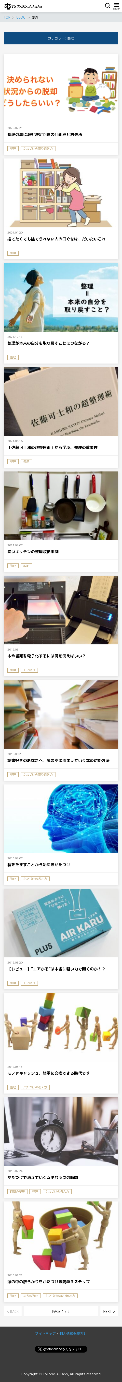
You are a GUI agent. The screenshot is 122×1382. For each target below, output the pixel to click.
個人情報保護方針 (73, 1333)
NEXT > (109, 1311)
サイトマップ (45, 1333)
